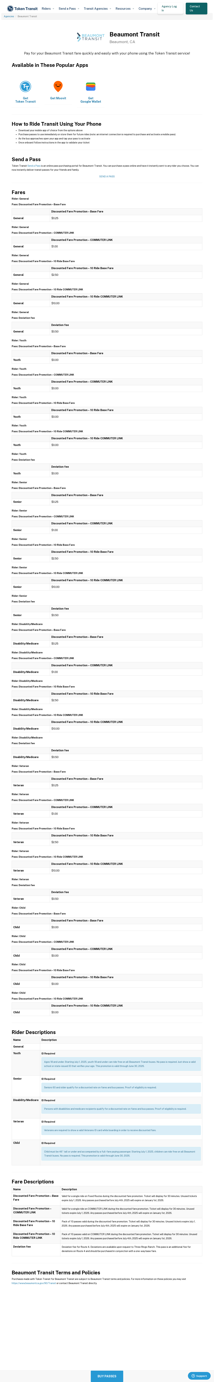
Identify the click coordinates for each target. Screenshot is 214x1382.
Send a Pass (34, 165)
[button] (47, 8)
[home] (23, 8)
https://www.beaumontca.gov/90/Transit (34, 1283)
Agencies (9, 16)
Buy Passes (107, 1376)
